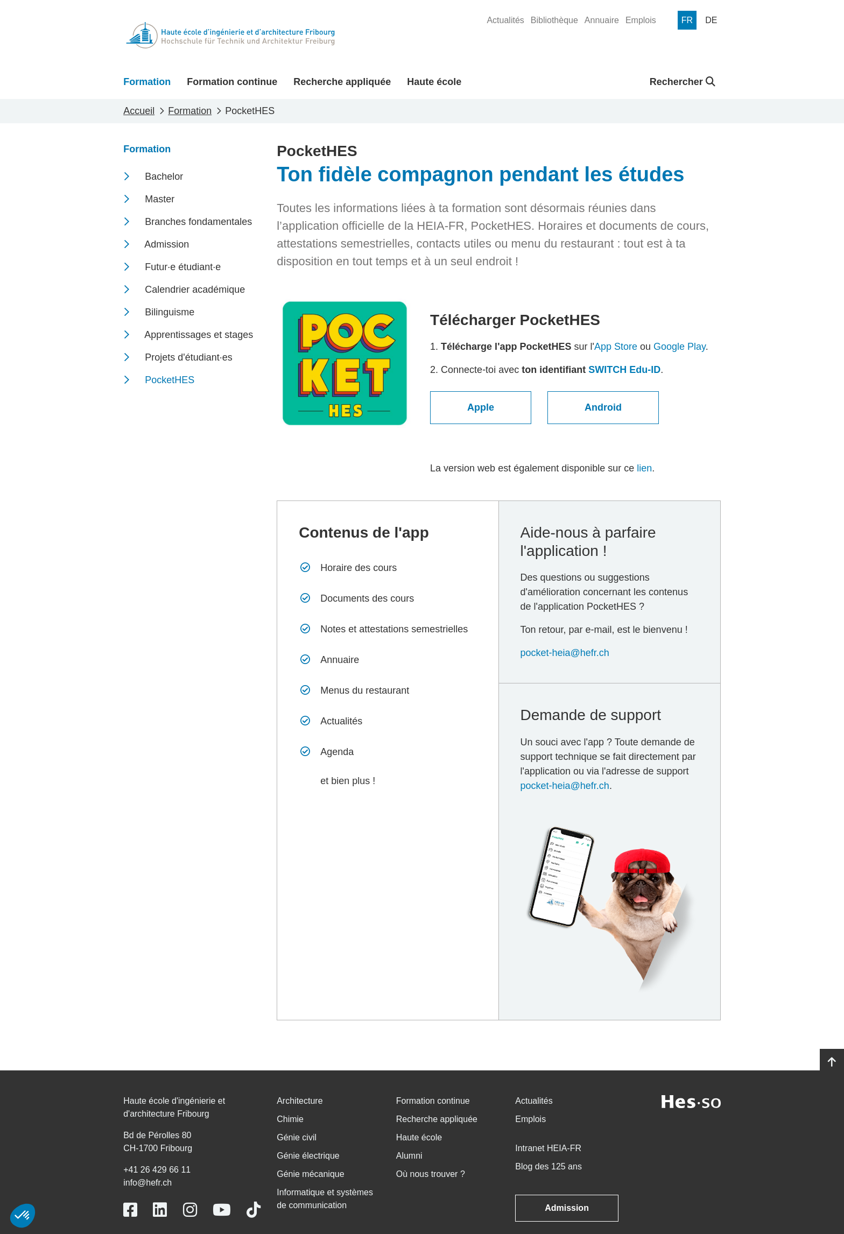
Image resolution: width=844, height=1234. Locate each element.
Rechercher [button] (682, 81)
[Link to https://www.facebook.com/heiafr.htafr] (130, 1210)
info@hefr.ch (147, 1182)
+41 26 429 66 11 (157, 1169)
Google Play (679, 346)
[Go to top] (832, 1062)
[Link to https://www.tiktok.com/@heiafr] (254, 1210)
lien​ (644, 468)
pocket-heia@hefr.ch (565, 652)
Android (603, 407)
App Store (615, 346)
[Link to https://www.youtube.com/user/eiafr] (222, 1210)
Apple (480, 407)
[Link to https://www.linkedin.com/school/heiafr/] (160, 1210)
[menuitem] (505, 20)
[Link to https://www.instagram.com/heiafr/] (190, 1210)
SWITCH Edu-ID (624, 369)
